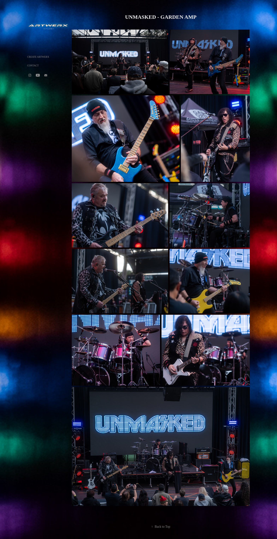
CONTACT (33, 65)
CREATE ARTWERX (38, 57)
